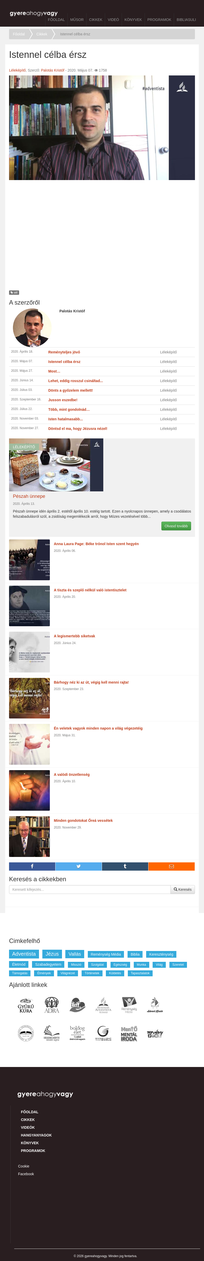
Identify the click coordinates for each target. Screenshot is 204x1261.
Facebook (26, 1174)
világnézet (67, 973)
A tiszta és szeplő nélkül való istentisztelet (90, 590)
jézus (52, 954)
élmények (44, 973)
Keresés (183, 889)
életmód (18, 964)
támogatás (19, 973)
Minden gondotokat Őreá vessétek (83, 820)
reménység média (106, 954)
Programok (159, 20)
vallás (74, 954)
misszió (76, 964)
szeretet (178, 964)
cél (14, 292)
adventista (24, 954)
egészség (120, 964)
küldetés (115, 973)
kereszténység (161, 954)
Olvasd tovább (176, 526)
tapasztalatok (140, 973)
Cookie (23, 1166)
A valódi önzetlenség (72, 774)
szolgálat (97, 964)
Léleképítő (17, 70)
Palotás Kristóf (52, 70)
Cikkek (95, 20)
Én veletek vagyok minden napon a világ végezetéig (98, 728)
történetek (92, 973)
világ (159, 964)
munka (141, 964)
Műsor (77, 20)
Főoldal (56, 20)
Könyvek (133, 20)
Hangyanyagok (36, 1135)
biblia (135, 954)
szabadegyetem (48, 964)
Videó (113, 20)
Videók (28, 1127)
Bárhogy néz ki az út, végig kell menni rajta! (91, 682)
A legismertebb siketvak (74, 636)
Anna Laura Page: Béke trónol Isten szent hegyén (96, 544)
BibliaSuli (186, 20)
